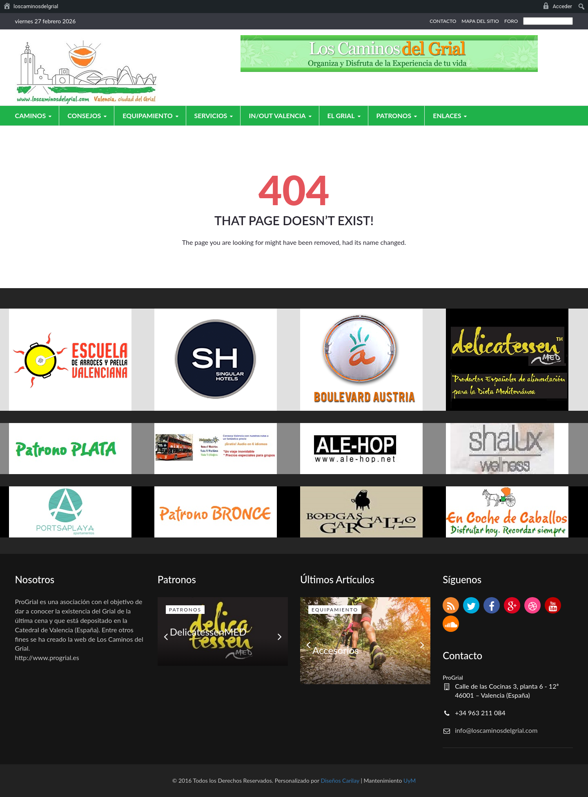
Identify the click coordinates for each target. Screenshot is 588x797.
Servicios (215, 115)
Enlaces (451, 115)
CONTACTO (443, 21)
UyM (409, 780)
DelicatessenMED (208, 632)
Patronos (398, 115)
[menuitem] (31, 6)
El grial (345, 115)
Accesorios (335, 650)
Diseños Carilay (340, 780)
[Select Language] (548, 21)
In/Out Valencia (281, 115)
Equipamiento (151, 115)
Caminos (34, 115)
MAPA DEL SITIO (480, 21)
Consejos (88, 115)
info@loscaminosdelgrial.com (496, 730)
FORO (511, 21)
